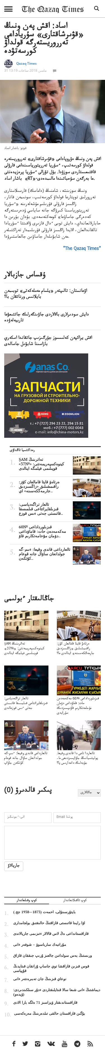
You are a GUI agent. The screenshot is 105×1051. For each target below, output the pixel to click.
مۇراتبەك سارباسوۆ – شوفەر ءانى (39, 944)
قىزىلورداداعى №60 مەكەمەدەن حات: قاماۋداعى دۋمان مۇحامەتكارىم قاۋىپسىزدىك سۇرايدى (79, 697)
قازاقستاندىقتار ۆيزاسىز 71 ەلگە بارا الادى (45, 1002)
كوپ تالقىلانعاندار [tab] (75, 901)
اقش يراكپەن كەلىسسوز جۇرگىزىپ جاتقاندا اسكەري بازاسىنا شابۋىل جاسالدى (48, 341)
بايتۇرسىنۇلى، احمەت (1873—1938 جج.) (44, 912)
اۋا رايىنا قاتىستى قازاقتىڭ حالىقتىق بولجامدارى (49, 923)
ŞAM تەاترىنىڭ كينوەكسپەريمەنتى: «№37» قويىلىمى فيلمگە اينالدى (60, 464)
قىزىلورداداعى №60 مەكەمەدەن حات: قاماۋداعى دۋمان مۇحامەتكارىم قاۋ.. (60, 531)
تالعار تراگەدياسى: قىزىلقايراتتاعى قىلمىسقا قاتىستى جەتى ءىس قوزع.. (60, 509)
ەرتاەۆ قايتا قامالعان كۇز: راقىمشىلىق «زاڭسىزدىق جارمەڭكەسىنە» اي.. (60, 486)
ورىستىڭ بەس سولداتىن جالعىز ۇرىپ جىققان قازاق (52, 955)
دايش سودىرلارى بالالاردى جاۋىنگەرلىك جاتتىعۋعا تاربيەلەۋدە (46, 318)
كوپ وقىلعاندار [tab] (27, 901)
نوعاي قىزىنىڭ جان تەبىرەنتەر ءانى (39, 978)
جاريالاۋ (14, 866)
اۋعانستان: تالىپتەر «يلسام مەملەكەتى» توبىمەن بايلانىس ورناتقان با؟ (45, 294)
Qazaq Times (26, 63)
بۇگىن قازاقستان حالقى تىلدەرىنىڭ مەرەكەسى (49, 1013)
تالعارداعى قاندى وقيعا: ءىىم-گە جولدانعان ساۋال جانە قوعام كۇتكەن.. (60, 554)
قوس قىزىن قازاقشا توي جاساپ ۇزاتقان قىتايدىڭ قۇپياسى (51, 968)
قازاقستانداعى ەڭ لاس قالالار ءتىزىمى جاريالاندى (50, 933)
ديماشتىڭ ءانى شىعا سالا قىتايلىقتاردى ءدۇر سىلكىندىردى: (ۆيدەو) (56, 991)
